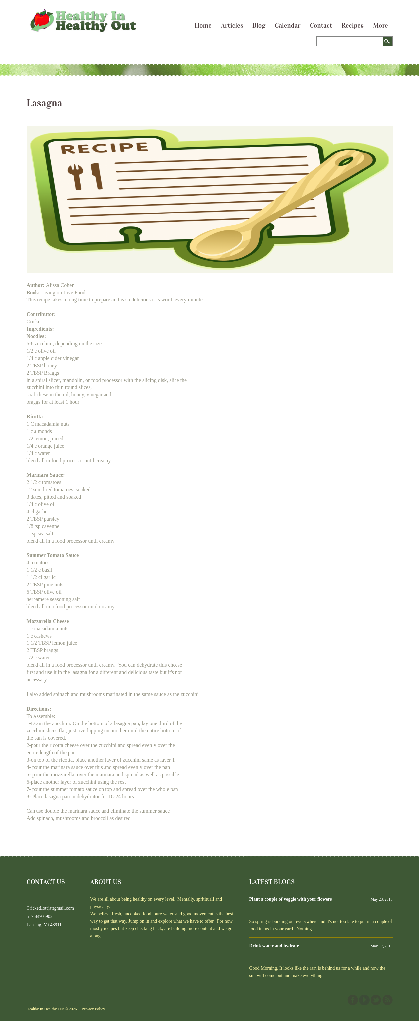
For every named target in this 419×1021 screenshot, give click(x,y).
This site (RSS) (387, 1000)
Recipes (352, 25)
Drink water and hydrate (274, 945)
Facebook (352, 1000)
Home (203, 25)
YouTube (364, 1000)
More (380, 25)
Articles (232, 25)
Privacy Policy (93, 1009)
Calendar (288, 25)
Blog (258, 25)
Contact (321, 25)
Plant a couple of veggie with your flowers (290, 899)
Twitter (376, 1000)
